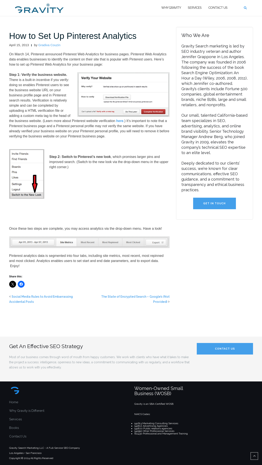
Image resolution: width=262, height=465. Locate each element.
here (119, 121)
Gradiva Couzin (49, 45)
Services (194, 8)
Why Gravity (171, 8)
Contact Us (217, 8)
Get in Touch (214, 203)
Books (14, 428)
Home (13, 402)
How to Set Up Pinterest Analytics (73, 36)
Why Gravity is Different (26, 411)
